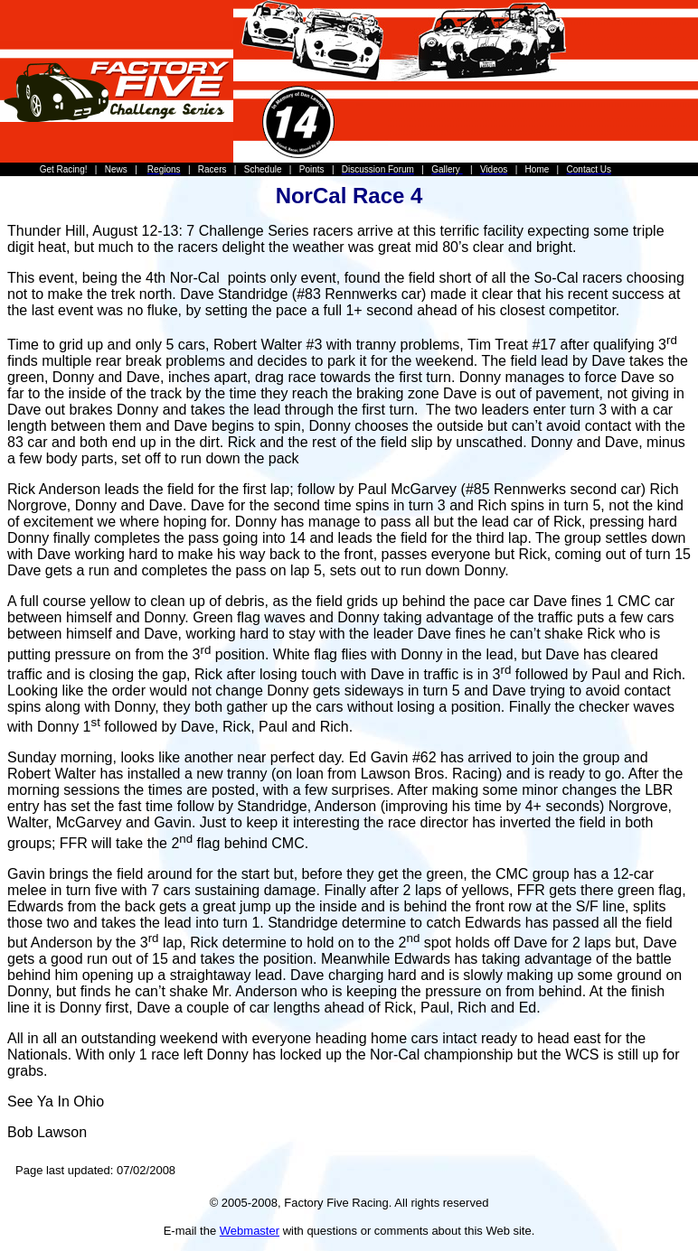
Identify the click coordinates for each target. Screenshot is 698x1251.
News (116, 169)
